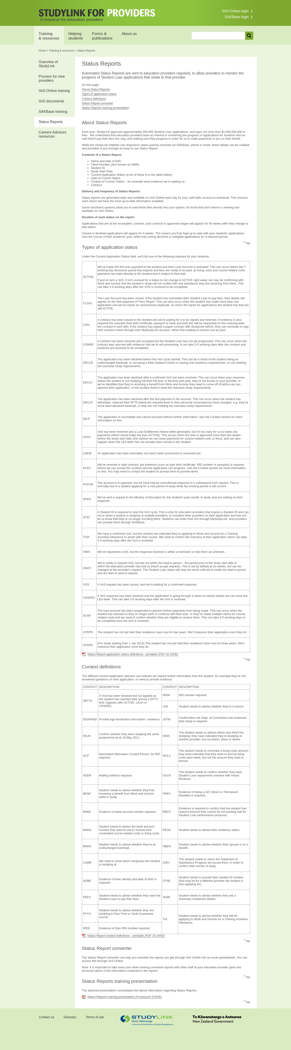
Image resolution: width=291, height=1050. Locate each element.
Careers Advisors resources (52, 134)
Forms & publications (102, 36)
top (248, 243)
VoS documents (51, 101)
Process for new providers (52, 78)
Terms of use (95, 1017)
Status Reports (51, 122)
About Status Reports (96, 89)
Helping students (75, 36)
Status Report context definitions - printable (126, 935)
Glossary (70, 1017)
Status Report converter (97, 103)
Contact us (46, 1017)
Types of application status (99, 94)
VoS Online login (235, 11)
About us (129, 34)
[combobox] (218, 36)
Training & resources (49, 36)
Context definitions (94, 98)
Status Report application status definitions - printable (132, 654)
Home (42, 50)
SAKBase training (53, 112)
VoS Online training (54, 91)
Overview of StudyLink (48, 64)
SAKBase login (236, 17)
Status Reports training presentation (105, 107)
